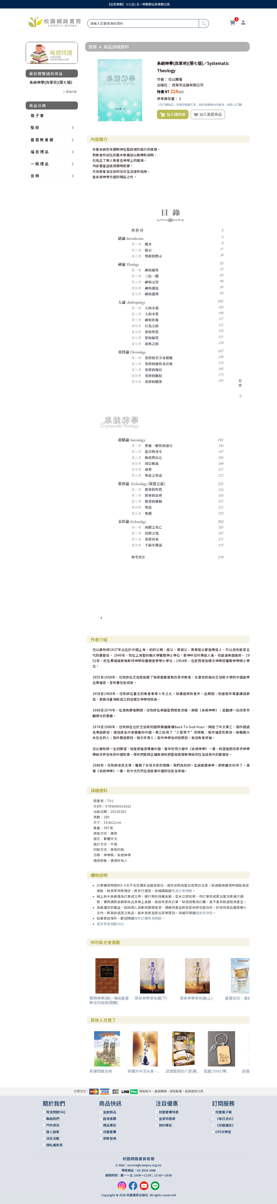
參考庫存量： (167, 98)
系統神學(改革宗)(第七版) (50, 82)
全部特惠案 (167, 1118)
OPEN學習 (223, 1131)
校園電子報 (223, 1112)
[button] (147, 63)
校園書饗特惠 (169, 1112)
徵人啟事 (52, 1131)
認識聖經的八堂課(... (183, 1071)
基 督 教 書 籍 (42, 139)
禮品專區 (109, 1125)
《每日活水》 (225, 1118)
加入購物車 (172, 114)
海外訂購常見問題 (147, 918)
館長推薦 (109, 1118)
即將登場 (109, 1138)
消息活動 (52, 1138)
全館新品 (109, 1112)
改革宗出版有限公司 (188, 84)
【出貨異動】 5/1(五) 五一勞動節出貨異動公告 (138, 4)
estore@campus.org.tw (144, 1165)
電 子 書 (37, 115)
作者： (162, 79)
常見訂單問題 (182, 890)
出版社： (164, 84)
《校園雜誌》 (225, 1125)
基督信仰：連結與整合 (244, 998)
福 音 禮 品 (39, 151)
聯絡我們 (52, 1118)
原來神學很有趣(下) (151, 998)
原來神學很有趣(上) (196, 998)
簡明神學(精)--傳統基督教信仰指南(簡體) (109, 1000)
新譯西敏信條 (100, 1071)
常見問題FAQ (55, 1112)
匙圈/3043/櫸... (216, 1071)
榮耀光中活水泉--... (144, 1071)
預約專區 (165, 1125)
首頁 (92, 47)
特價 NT (163, 91)
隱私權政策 (54, 1145)
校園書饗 (109, 1131)
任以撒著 (175, 79)
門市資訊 (52, 1125)
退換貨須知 (204, 912)
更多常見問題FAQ (110, 923)
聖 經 (35, 127)
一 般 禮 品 (39, 163)
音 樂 (35, 175)
